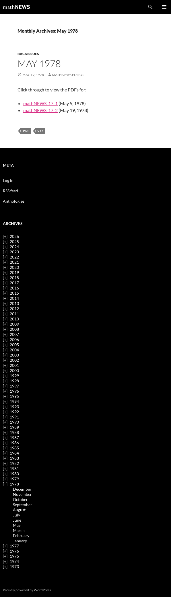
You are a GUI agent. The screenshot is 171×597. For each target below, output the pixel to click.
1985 (14, 447)
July (16, 514)
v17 (40, 131)
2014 (14, 298)
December (22, 489)
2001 (14, 365)
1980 (14, 473)
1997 (14, 385)
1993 (14, 406)
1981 (14, 468)
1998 (14, 380)
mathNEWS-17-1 (40, 103)
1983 (14, 458)
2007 (14, 334)
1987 (14, 437)
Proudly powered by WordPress (27, 590)
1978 (25, 131)
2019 (14, 272)
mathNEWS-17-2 (40, 110)
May (17, 525)
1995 (14, 396)
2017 (14, 282)
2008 (14, 329)
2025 (14, 241)
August (19, 509)
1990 (14, 422)
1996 (14, 391)
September (22, 504)
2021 (14, 262)
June (17, 520)
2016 (14, 287)
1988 (14, 432)
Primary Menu (164, 7)
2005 (14, 344)
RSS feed (10, 190)
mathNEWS (16, 7)
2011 (14, 313)
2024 (14, 246)
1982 (14, 463)
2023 (14, 251)
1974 (14, 561)
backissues (28, 54)
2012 (14, 308)
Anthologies (13, 201)
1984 (14, 453)
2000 (14, 370)
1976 (14, 551)
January (20, 540)
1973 (14, 566)
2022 (14, 257)
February (21, 535)
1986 (14, 442)
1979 (14, 478)
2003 (14, 355)
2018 (14, 277)
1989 (14, 427)
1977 (14, 545)
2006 (14, 339)
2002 (14, 360)
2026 (14, 236)
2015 (14, 293)
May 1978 (39, 63)
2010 (14, 318)
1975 (14, 556)
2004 (14, 349)
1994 (14, 401)
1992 (14, 411)
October (20, 499)
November (22, 494)
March (19, 530)
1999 (14, 375)
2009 (14, 324)
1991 (14, 416)
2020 (14, 267)
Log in (8, 180)
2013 (14, 303)
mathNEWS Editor (68, 75)
